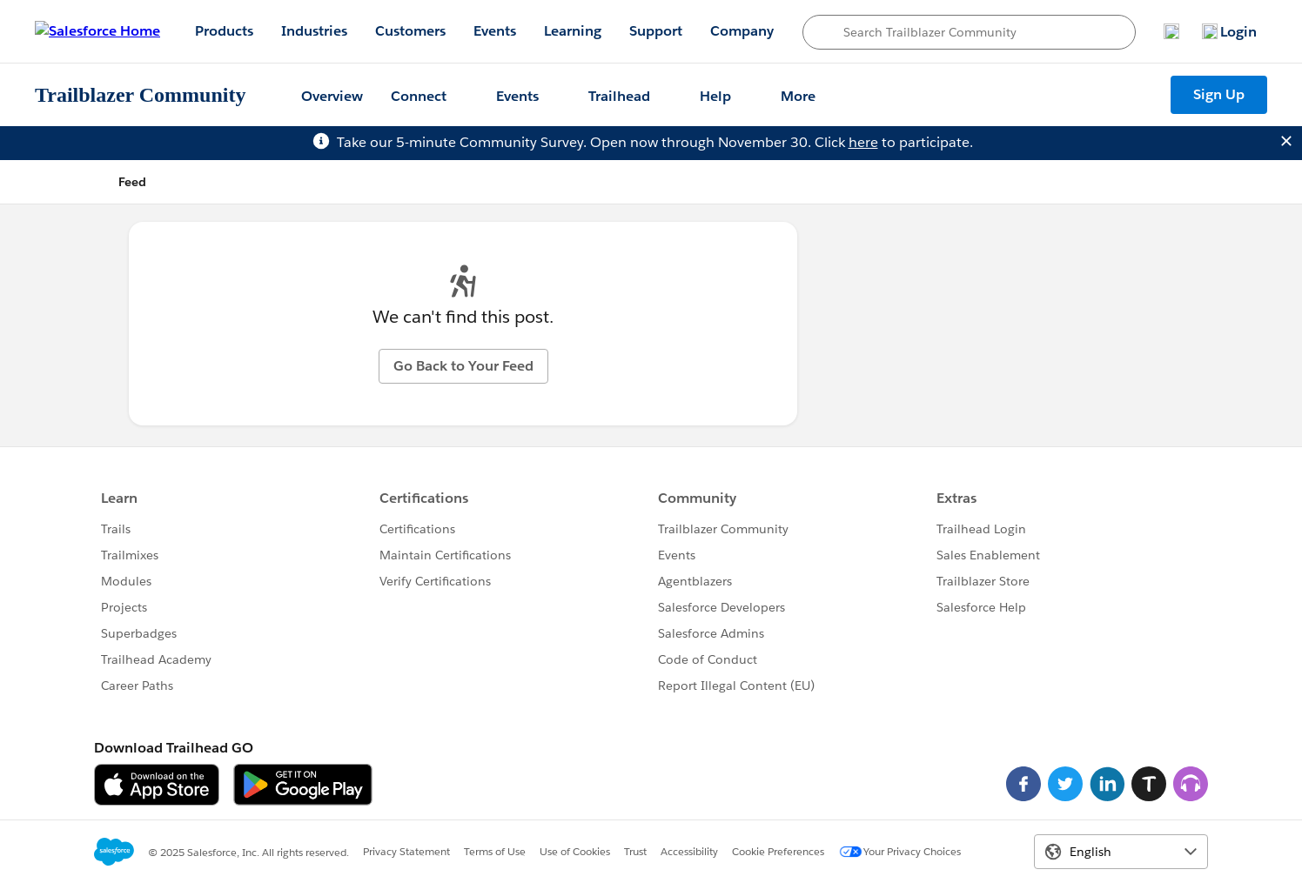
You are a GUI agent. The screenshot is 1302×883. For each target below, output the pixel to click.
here (863, 142)
